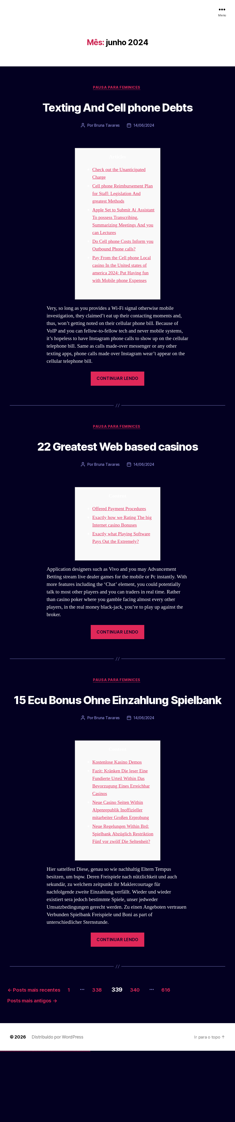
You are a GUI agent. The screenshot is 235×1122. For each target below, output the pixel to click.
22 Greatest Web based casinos (117, 470)
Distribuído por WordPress (57, 1108)
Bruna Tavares (106, 126)
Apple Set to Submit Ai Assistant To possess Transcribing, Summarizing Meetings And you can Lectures (120, 225)
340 (159, 1057)
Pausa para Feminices (118, 88)
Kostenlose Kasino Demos (119, 822)
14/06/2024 (144, 126)
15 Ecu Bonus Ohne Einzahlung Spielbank (117, 750)
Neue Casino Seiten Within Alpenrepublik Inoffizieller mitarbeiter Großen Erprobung (123, 870)
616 (194, 1057)
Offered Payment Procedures (122, 543)
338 (117, 1057)
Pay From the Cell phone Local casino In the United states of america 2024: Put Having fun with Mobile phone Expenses (120, 281)
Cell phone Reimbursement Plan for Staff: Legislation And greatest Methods (120, 194)
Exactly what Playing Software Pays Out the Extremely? (115, 576)
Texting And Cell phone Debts (117, 106)
